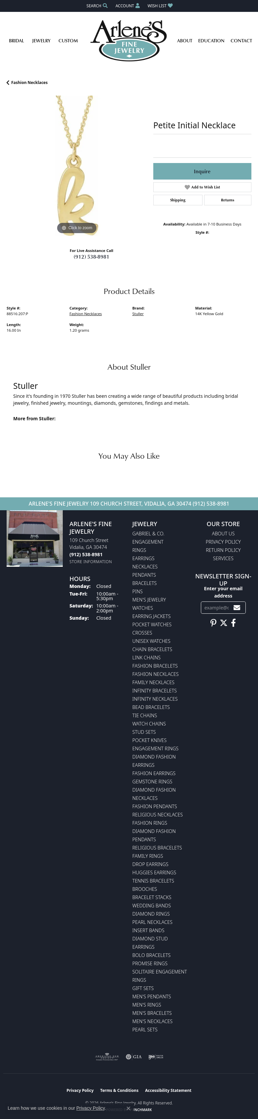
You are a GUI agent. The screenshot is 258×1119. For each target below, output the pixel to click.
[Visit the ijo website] (155, 1057)
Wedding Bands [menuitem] (151, 905)
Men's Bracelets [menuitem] (152, 1013)
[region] (77, 166)
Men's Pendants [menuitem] (151, 996)
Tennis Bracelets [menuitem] (153, 881)
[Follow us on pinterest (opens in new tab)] (213, 623)
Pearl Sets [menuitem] (145, 1029)
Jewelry (41, 40)
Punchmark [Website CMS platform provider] (141, 1109)
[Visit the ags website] (107, 1057)
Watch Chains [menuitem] (149, 724)
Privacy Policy (223, 542)
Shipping (177, 200)
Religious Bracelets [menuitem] (157, 848)
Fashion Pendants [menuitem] (154, 806)
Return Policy (223, 550)
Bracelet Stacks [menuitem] (151, 897)
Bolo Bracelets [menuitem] (151, 955)
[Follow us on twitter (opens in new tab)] (224, 623)
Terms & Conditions (119, 1090)
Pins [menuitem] (137, 591)
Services (223, 558)
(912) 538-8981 (91, 256)
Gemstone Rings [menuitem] (152, 781)
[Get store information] (90, 561)
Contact (241, 40)
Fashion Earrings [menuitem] (154, 773)
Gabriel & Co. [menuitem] (148, 533)
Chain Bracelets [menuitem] (152, 649)
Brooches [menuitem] (144, 889)
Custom (68, 40)
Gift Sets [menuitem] (143, 988)
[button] (96, 6)
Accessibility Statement (168, 1090)
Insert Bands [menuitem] (148, 930)
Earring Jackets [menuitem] (151, 616)
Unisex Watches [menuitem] (151, 641)
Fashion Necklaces (29, 82)
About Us (223, 533)
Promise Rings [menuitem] (150, 963)
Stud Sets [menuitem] (144, 732)
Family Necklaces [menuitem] (153, 682)
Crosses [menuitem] (142, 633)
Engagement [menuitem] (148, 542)
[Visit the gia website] (134, 1057)
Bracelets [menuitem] (144, 583)
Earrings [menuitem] (143, 558)
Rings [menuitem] (139, 550)
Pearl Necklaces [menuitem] (152, 922)
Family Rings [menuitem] (147, 856)
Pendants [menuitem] (144, 575)
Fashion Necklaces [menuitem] (155, 674)
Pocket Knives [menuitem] (149, 740)
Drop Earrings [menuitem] (150, 864)
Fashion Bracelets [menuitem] (155, 666)
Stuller (138, 313)
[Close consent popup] (128, 1108)
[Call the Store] (85, 554)
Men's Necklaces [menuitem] (152, 1021)
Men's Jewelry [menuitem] (149, 600)
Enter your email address (223, 592)
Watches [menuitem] (142, 608)
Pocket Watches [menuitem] (152, 624)
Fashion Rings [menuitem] (149, 823)
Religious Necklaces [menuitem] (157, 814)
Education (211, 40)
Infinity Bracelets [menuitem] (154, 690)
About (184, 40)
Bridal (16, 40)
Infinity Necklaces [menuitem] (155, 699)
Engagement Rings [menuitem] (155, 748)
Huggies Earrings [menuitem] (154, 872)
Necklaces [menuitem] (145, 566)
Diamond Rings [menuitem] (151, 914)
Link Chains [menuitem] (146, 657)
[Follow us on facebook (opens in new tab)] (233, 623)
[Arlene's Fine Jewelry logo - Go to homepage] (129, 41)
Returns (227, 200)
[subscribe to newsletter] (236, 607)
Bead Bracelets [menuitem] (151, 707)
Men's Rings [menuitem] (146, 1005)
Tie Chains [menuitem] (144, 715)
